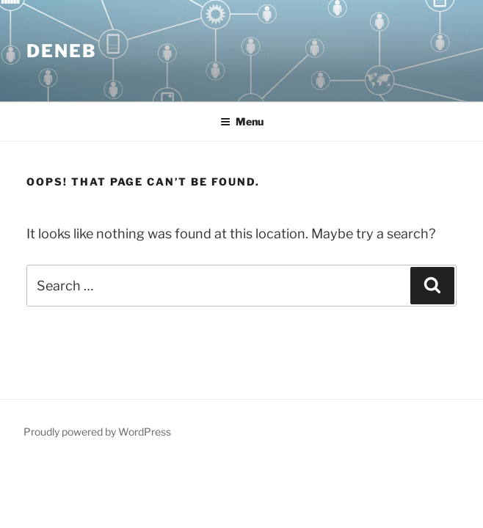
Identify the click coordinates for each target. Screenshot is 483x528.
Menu (242, 121)
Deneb (61, 51)
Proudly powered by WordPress (97, 431)
